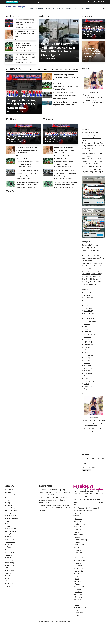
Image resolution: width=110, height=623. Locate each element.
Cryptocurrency (90, 313)
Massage (87, 347)
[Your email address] (93, 467)
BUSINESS (39, 8)
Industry (87, 339)
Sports (87, 376)
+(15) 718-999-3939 (80, 513)
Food (86, 329)
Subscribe (86, 470)
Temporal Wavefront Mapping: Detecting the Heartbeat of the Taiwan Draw (24, 22)
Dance (86, 316)
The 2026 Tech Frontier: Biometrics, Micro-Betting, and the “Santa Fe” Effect (25, 45)
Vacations (88, 386)
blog (86, 305)
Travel (86, 384)
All (31, 69)
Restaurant (88, 360)
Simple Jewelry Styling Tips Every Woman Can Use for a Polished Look (25, 34)
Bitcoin (75, 69)
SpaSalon (88, 373)
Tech (86, 378)
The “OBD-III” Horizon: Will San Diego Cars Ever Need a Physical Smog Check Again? (25, 57)
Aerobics (38, 69)
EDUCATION (79, 8)
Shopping (88, 368)
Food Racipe (89, 331)
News (31, 8)
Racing (87, 358)
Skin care (87, 371)
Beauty (67, 69)
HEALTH (60, 8)
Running (87, 363)
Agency (46, 69)
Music (86, 350)
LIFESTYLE (69, 8)
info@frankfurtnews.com (82, 511)
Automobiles (57, 69)
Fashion (87, 324)
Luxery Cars (89, 344)
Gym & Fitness (89, 334)
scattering (88, 365)
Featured (88, 326)
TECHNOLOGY (50, 8)
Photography (89, 355)
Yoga (86, 389)
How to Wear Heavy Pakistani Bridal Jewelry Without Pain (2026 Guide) (93, 153)
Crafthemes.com (67, 621)
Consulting (88, 311)
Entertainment (90, 321)
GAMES (88, 8)
